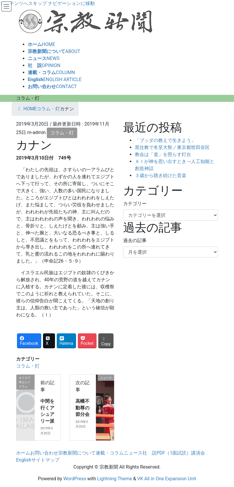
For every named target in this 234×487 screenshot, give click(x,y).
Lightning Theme (114, 478)
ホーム (23, 453)
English (23, 460)
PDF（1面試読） (173, 453)
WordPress (74, 478)
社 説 (149, 453)
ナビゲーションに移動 (71, 3)
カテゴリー (135, 203)
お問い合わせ (44, 453)
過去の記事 (135, 240)
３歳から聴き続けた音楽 (160, 175)
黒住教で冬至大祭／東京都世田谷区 (172, 147)
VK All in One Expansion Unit (166, 478)
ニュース (133, 453)
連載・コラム (110, 453)
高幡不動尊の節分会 (82, 407)
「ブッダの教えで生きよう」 (165, 140)
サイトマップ (45, 460)
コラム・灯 (62, 133)
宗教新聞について (77, 453)
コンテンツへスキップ (23, 3)
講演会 (198, 453)
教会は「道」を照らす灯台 (163, 154)
